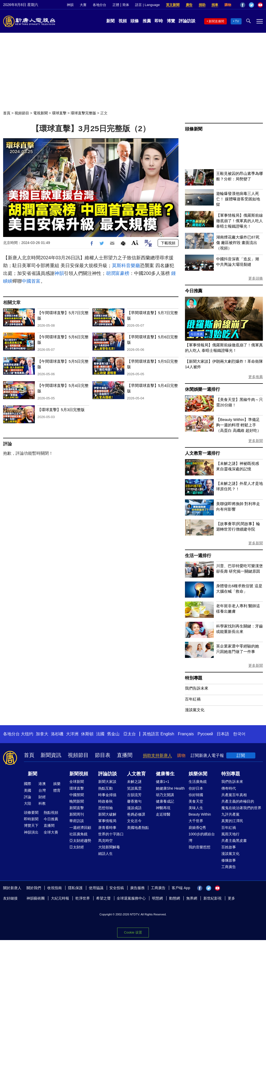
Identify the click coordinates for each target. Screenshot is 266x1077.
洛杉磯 (57, 734)
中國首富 (31, 281)
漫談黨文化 (194, 710)
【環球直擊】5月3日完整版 (61, 409)
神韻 (70, 5)
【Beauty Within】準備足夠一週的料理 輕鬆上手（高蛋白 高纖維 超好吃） (238, 425)
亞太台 (129, 734)
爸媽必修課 (136, 814)
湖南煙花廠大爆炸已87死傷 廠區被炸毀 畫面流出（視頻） (238, 242)
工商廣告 (228, 867)
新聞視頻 (78, 773)
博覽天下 (31, 825)
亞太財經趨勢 (80, 840)
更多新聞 (255, 441)
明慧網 (157, 898)
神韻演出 (31, 832)
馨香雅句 (134, 801)
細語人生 (105, 853)
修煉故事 (228, 860)
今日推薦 (193, 290)
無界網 (191, 898)
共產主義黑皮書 (234, 840)
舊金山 (113, 734)
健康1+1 (162, 781)
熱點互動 (105, 788)
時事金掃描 (107, 795)
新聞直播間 (216, 21)
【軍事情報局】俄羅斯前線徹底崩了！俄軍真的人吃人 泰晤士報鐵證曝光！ (239, 220)
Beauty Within (200, 814)
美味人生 (196, 808)
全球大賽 (51, 832)
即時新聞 (31, 819)
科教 (42, 803)
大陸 (27, 803)
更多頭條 (255, 278)
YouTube (260, 5)
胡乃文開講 (165, 795)
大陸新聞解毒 (109, 847)
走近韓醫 (163, 814)
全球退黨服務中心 (131, 898)
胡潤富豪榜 (117, 273)
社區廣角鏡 (78, 834)
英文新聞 (172, 5)
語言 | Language (147, 5)
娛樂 (57, 784)
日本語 (223, 734)
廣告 (189, 5)
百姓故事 (228, 847)
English (167, 734)
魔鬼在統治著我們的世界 (241, 808)
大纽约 (27, 734)
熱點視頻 (51, 812)
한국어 (239, 734)
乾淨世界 (82, 898)
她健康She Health (170, 788)
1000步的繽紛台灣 (202, 837)
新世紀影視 (212, 898)
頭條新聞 (193, 129)
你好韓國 (196, 795)
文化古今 (134, 821)
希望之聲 (103, 898)
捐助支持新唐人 (157, 755)
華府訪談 (76, 821)
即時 (159, 21)
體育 (57, 790)
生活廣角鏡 (198, 781)
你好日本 (196, 788)
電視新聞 (40, 113)
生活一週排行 (198, 555)
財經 (42, 797)
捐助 (202, 5)
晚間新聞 (76, 801)
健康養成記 (165, 801)
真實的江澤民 (232, 821)
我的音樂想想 (199, 847)
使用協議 (96, 888)
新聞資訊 (51, 755)
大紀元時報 (60, 898)
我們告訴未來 (196, 688)
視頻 (122, 21)
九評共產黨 (230, 814)
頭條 (134, 21)
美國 (27, 790)
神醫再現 (163, 808)
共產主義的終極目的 (237, 801)
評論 (27, 797)
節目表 (102, 755)
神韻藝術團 (35, 898)
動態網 (174, 898)
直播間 (124, 755)
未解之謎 (134, 781)
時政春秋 (105, 801)
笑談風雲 (134, 788)
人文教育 (136, 773)
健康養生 (165, 773)
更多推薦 (255, 377)
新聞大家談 (107, 781)
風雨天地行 (230, 834)
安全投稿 (116, 888)
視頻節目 (22, 113)
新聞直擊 (76, 808)
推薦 (147, 21)
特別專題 (193, 678)
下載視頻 (168, 243)
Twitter (251, 5)
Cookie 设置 (133, 932)
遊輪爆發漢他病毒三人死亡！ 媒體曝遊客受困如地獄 (238, 199)
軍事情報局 (107, 821)
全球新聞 (76, 781)
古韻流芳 (134, 795)
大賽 (83, 5)
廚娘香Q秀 (197, 827)
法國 (100, 734)
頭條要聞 (31, 812)
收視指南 (54, 888)
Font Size (135, 242)
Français (186, 734)
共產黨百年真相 (234, 795)
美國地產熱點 (138, 827)
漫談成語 (134, 808)
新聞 (110, 21)
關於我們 (33, 888)
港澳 (42, 784)
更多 (231, 898)
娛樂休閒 (198, 773)
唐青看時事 (107, 827)
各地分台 (99, 5)
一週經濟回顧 (80, 827)
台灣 (42, 790)
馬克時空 (105, 840)
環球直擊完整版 (83, 113)
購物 (227, 5)
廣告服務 (137, 888)
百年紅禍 (193, 699)
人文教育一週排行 (202, 453)
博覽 (171, 21)
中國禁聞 (76, 795)
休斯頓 (87, 734)
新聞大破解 (107, 814)
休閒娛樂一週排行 (202, 389)
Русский (205, 734)
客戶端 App (181, 888)
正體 (115, 5)
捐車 (214, 5)
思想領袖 (105, 808)
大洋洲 (72, 734)
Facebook (242, 5)
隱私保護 (75, 888)
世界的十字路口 (111, 834)
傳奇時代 (228, 788)
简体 (125, 5)
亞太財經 (76, 847)
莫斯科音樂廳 (126, 265)
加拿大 (42, 734)
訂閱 (241, 755)
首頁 (6, 113)
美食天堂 (196, 801)
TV (237, 21)
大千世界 (196, 821)
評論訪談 (187, 21)
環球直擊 (59, 113)
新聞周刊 (76, 814)
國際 (27, 784)
